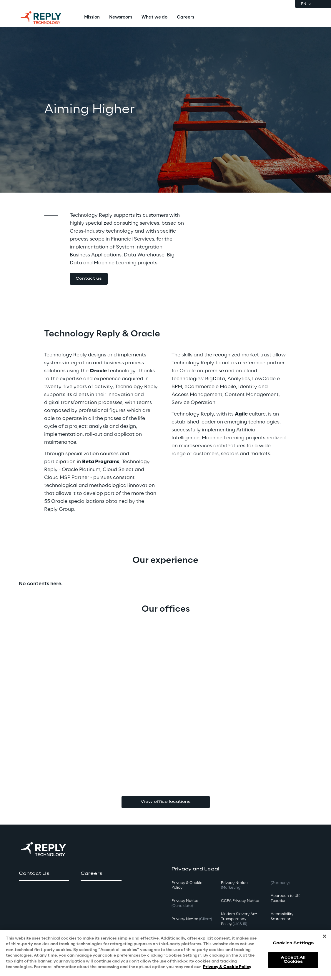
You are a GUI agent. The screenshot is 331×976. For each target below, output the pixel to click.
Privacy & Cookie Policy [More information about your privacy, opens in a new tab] (227, 970)
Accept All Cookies (293, 963)
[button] (89, 279)
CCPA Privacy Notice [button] (240, 901)
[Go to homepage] (47, 17)
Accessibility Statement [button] (282, 916)
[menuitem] (92, 17)
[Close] (324, 939)
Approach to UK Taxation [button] (285, 898)
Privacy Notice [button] (185, 903)
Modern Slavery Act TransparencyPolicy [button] (239, 919)
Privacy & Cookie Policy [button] (187, 885)
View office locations (166, 802)
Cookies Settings (293, 946)
